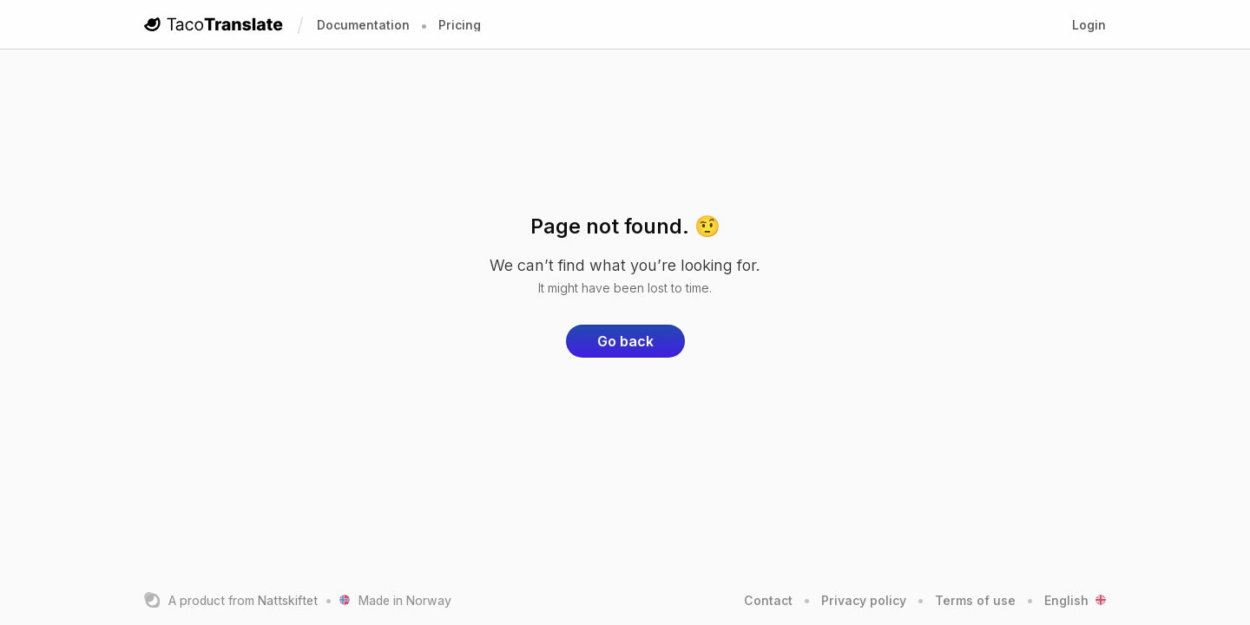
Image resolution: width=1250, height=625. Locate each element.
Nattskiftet (288, 600)
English (1075, 600)
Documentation (363, 24)
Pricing (459, 24)
